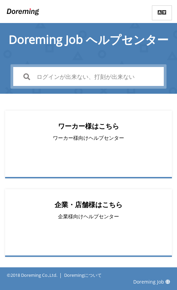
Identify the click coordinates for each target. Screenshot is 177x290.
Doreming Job (151, 281)
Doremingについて (83, 275)
